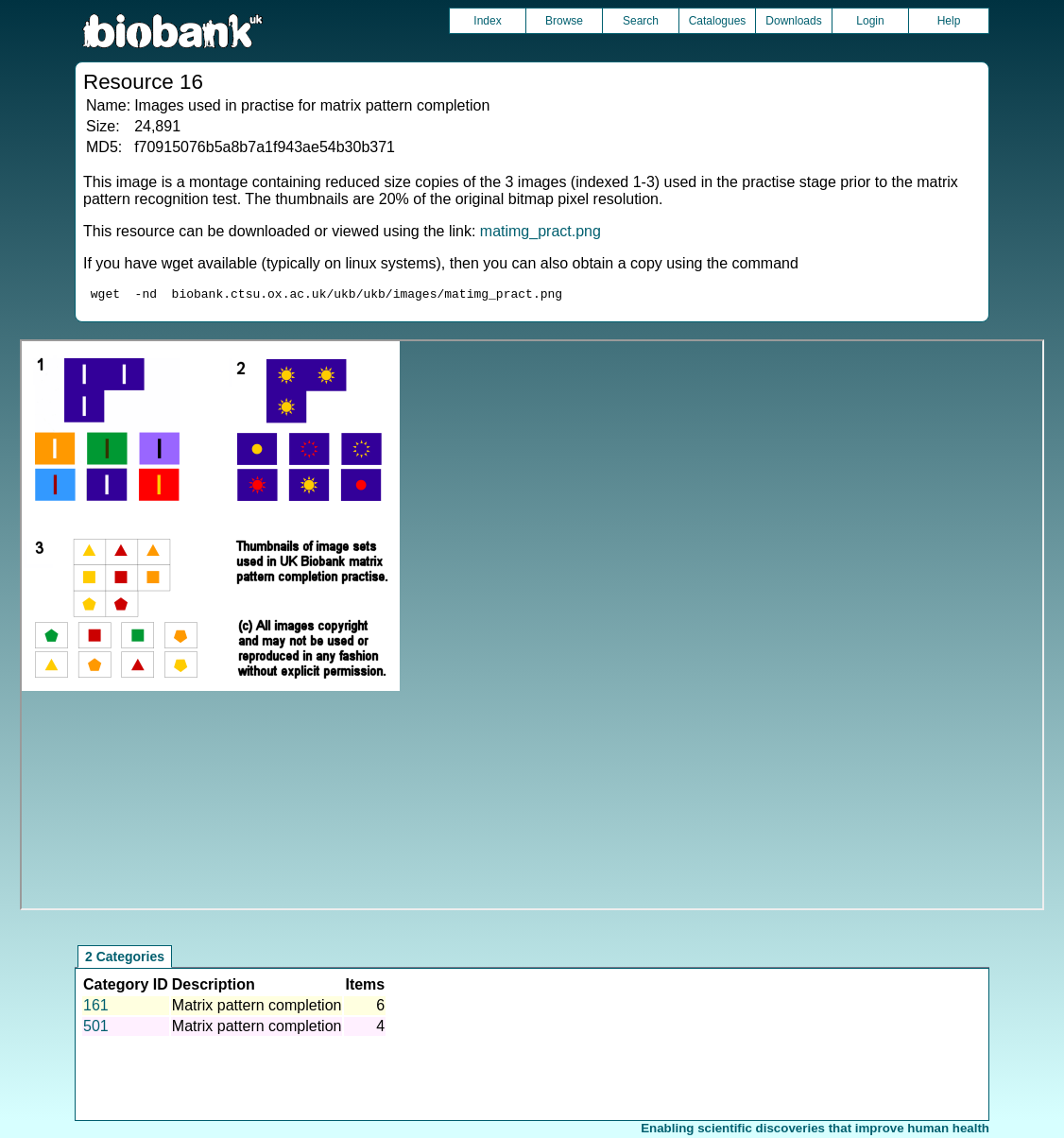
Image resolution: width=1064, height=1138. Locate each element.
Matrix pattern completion (257, 1008)
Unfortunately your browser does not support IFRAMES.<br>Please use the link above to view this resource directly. (532, 627)
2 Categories (124, 959)
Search (641, 20)
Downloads (793, 20)
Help (949, 20)
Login (870, 20)
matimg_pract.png (540, 231)
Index (487, 20)
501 (96, 1029)
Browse (564, 20)
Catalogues (718, 20)
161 (96, 1008)
